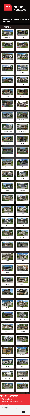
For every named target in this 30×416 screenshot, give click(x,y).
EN (28, 24)
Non (26, 411)
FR (24, 24)
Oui (23, 411)
